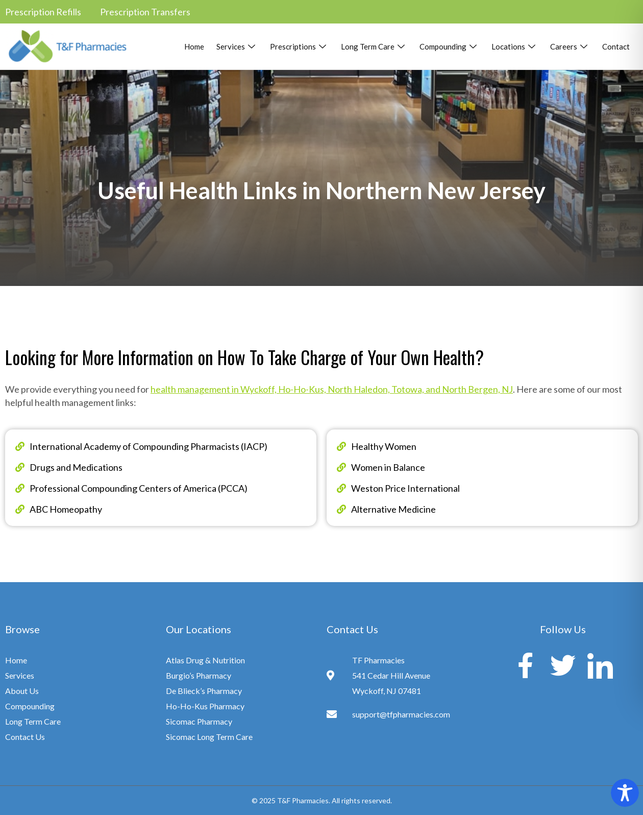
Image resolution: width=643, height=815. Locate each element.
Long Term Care (374, 46)
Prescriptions (299, 46)
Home (194, 46)
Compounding (449, 46)
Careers (570, 46)
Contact (616, 46)
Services (237, 46)
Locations (514, 46)
